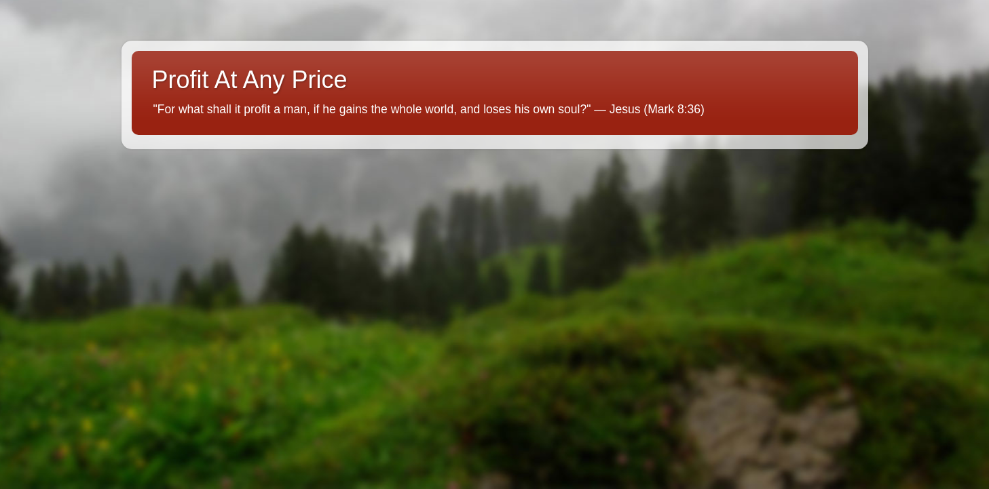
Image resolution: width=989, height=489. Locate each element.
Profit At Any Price (250, 80)
